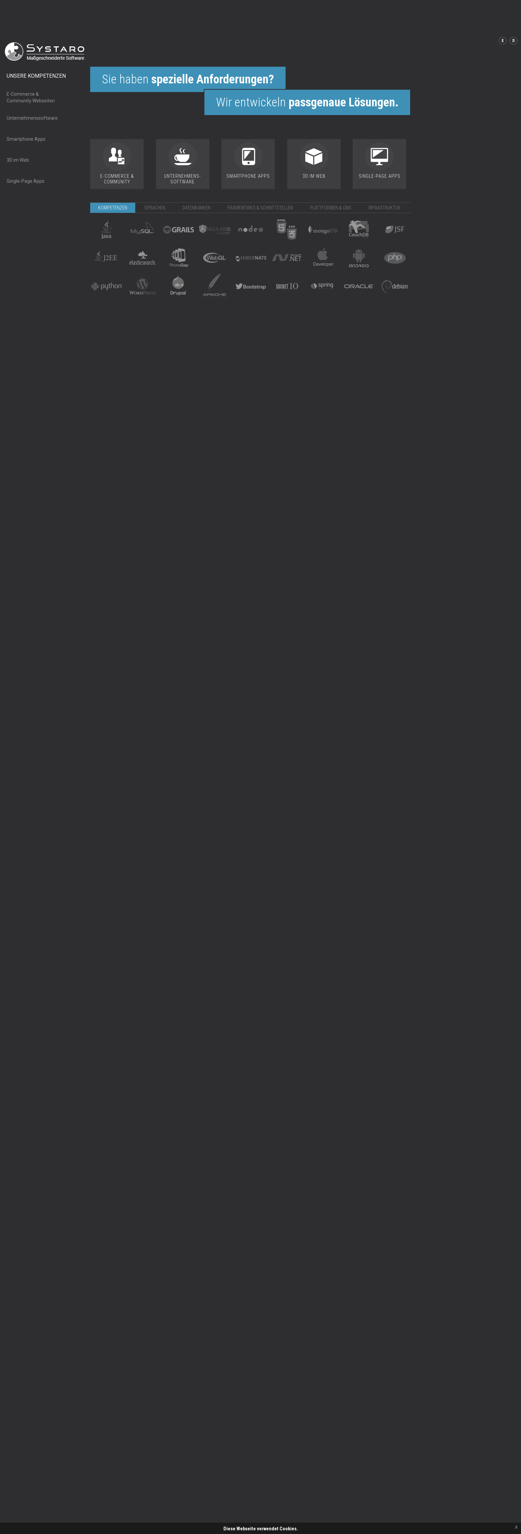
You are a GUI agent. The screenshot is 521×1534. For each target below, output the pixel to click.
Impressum (37, 1521)
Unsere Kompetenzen (36, 42)
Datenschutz (67, 1521)
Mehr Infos (271, 1510)
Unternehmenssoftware (32, 84)
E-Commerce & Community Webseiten (31, 64)
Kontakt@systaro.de (366, 1528)
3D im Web (18, 126)
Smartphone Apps (26, 105)
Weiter (247, 1510)
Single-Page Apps (25, 147)
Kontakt (13, 1521)
